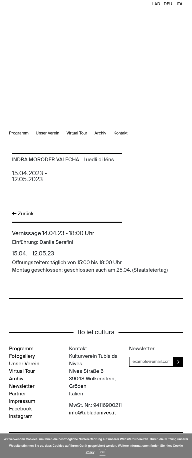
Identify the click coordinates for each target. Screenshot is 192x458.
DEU (168, 4)
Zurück (23, 214)
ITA (180, 4)
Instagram (20, 416)
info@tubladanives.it (92, 413)
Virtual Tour (76, 133)
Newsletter (21, 386)
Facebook (20, 409)
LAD (156, 4)
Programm (18, 133)
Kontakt (121, 133)
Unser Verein (47, 133)
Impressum (22, 401)
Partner (17, 394)
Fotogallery (22, 356)
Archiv (100, 133)
